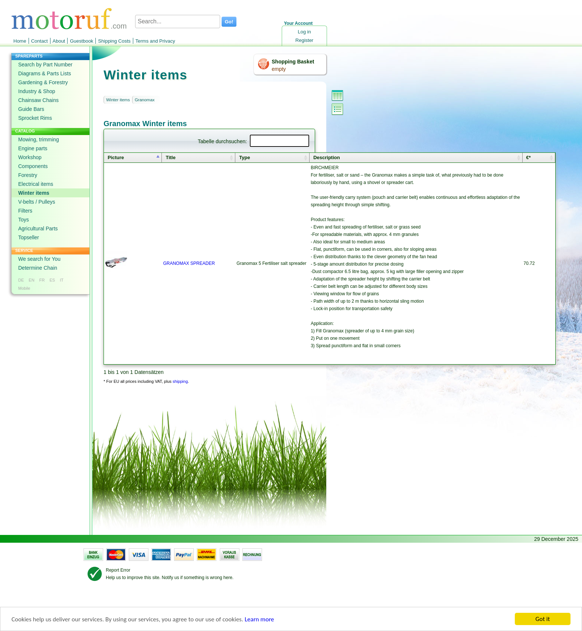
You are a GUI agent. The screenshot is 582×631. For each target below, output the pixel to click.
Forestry (27, 175)
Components (33, 166)
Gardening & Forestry (43, 82)
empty (279, 69)
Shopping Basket (293, 62)
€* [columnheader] (528, 157)
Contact (39, 41)
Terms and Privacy (155, 41)
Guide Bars (31, 109)
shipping (180, 381)
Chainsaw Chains (38, 100)
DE (21, 280)
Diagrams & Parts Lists (44, 73)
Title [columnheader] (171, 157)
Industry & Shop (36, 91)
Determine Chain (37, 268)
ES (52, 280)
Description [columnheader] (326, 157)
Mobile (24, 288)
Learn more (259, 620)
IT (61, 280)
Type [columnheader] (244, 157)
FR (42, 280)
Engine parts (33, 148)
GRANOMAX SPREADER (189, 263)
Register (304, 40)
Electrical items (35, 184)
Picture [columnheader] (116, 157)
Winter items (33, 193)
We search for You (39, 259)
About (59, 41)
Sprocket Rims (35, 118)
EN (31, 280)
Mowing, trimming (38, 139)
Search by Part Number (45, 65)
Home (19, 41)
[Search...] (177, 21)
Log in (304, 31)
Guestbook (81, 41)
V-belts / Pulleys (36, 202)
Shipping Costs (114, 41)
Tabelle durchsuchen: (253, 141)
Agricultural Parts (38, 228)
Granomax (145, 100)
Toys (23, 220)
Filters (25, 211)
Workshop (30, 157)
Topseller (28, 237)
